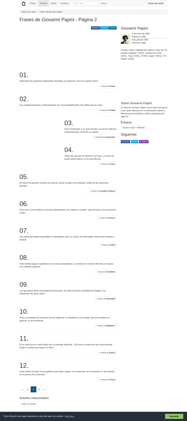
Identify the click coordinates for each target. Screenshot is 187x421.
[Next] (45, 389)
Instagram (144, 141)
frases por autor (28, 12)
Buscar (104, 3)
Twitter (104, 28)
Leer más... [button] (70, 416)
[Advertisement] (66, 50)
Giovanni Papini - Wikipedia (133, 128)
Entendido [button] (174, 416)
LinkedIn (112, 28)
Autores (43, 3)
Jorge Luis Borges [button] (28, 404)
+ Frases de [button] (107, 86)
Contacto (65, 3)
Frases (33, 3)
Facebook (95, 28)
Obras (54, 3)
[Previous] (22, 389)
